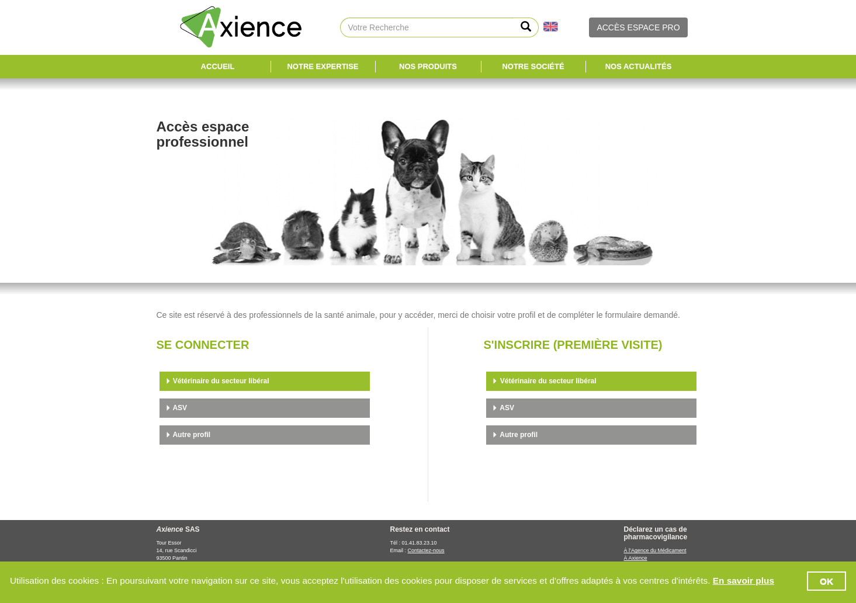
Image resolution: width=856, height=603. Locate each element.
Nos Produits (428, 66)
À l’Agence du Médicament (655, 550)
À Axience (635, 558)
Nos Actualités (638, 66)
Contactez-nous (426, 550)
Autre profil (188, 435)
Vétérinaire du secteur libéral (217, 381)
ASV (176, 408)
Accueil (218, 66)
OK (826, 581)
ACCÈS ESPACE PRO (638, 27)
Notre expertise (322, 66)
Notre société (533, 66)
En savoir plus (743, 580)
